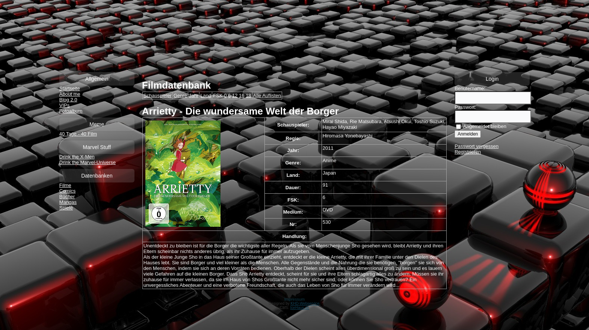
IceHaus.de (300, 308)
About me (69, 94)
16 (241, 95)
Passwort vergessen (476, 146)
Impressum (294, 299)
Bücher (67, 196)
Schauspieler (157, 95)
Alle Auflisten (267, 95)
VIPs (64, 105)
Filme (65, 185)
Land (205, 95)
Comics (67, 191)
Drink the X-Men (77, 157)
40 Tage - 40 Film (78, 134)
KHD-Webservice (305, 303)
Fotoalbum (70, 111)
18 (248, 95)
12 (234, 95)
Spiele (66, 208)
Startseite (69, 88)
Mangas (68, 202)
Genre (180, 95)
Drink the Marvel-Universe (87, 162)
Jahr (193, 95)
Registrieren (468, 152)
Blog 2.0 (68, 99)
